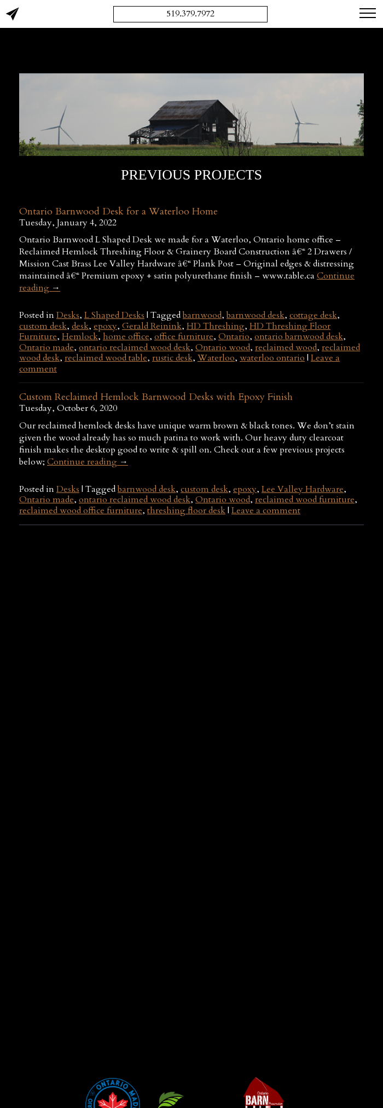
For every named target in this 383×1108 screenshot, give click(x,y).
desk (80, 326)
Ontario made (46, 347)
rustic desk (172, 358)
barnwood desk (256, 315)
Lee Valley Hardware (303, 489)
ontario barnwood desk (298, 336)
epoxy (105, 326)
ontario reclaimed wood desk (134, 347)
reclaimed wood (286, 347)
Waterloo (216, 358)
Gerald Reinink (152, 326)
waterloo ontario (272, 358)
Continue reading (87, 462)
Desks (67, 315)
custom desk (43, 326)
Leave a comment (265, 510)
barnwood (202, 315)
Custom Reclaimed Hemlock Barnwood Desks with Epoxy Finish (156, 397)
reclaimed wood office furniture (80, 510)
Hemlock (80, 336)
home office (126, 336)
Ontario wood (222, 347)
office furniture (183, 336)
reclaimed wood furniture (305, 500)
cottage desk (313, 315)
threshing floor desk (186, 510)
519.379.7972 (190, 14)
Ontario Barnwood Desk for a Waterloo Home (118, 211)
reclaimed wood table (106, 358)
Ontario (233, 336)
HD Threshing (216, 326)
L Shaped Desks (114, 315)
